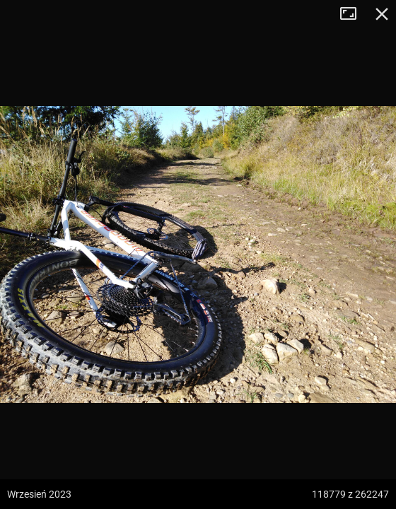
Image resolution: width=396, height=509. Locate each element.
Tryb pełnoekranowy (353, 14)
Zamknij (382, 14)
